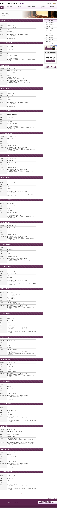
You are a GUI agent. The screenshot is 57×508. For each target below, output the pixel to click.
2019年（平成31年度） (50, 33)
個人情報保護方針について (13, 502)
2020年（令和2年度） (50, 35)
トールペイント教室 (6, 20)
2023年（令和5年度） (50, 41)
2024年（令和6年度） (50, 43)
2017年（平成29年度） (50, 30)
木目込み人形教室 (5, 65)
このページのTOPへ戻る (53, 498)
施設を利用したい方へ (31, 7)
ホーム (2, 7)
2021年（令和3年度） (50, 37)
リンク (6, 502)
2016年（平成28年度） (50, 28)
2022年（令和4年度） (50, 39)
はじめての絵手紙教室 (6, 42)
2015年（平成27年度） (50, 26)
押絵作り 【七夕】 (6, 337)
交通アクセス (42, 7)
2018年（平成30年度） (50, 32)
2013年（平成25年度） (50, 22)
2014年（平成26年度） (50, 24)
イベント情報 (9, 7)
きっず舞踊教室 (4, 426)
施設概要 (52, 7)
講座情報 (19, 7)
